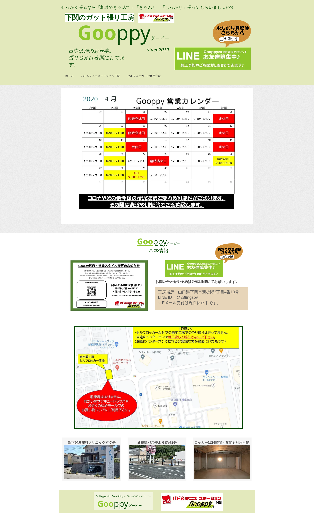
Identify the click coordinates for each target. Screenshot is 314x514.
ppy (133, 32)
